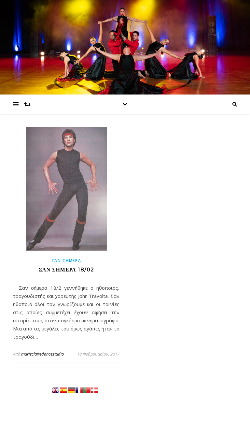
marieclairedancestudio (42, 354)
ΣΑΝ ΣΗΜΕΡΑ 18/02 (66, 270)
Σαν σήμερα (66, 260)
